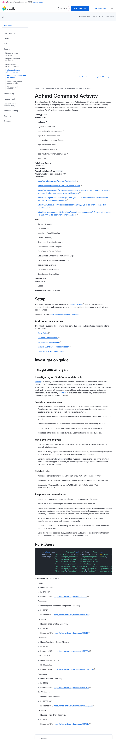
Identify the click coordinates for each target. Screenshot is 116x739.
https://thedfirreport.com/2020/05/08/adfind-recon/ (59, 186)
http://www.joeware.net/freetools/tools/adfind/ (57, 181)
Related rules (42, 471)
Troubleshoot (98, 16)
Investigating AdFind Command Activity (59, 377)
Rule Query (45, 544)
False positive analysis (48, 439)
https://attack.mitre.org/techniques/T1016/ (71, 615)
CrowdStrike (43, 333)
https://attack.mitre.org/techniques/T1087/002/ (73, 706)
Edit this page (103, 77)
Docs (4, 17)
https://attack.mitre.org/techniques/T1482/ (71, 724)
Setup (40, 298)
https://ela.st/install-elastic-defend (65, 314)
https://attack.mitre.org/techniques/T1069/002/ (73, 669)
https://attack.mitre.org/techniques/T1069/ (71, 651)
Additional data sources (49, 321)
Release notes (84, 16)
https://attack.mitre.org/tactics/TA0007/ (70, 596)
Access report (38, 2)
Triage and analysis (51, 369)
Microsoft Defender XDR (48, 338)
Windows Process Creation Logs (51, 351)
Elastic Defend (76, 304)
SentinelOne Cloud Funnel (48, 342)
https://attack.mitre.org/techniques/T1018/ (71, 633)
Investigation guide (52, 359)
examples (62, 393)
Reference (110, 16)
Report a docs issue (87, 77)
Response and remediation (50, 494)
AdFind (38, 382)
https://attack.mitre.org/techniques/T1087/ (71, 687)
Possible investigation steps (48, 401)
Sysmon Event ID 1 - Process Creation (53, 347)
